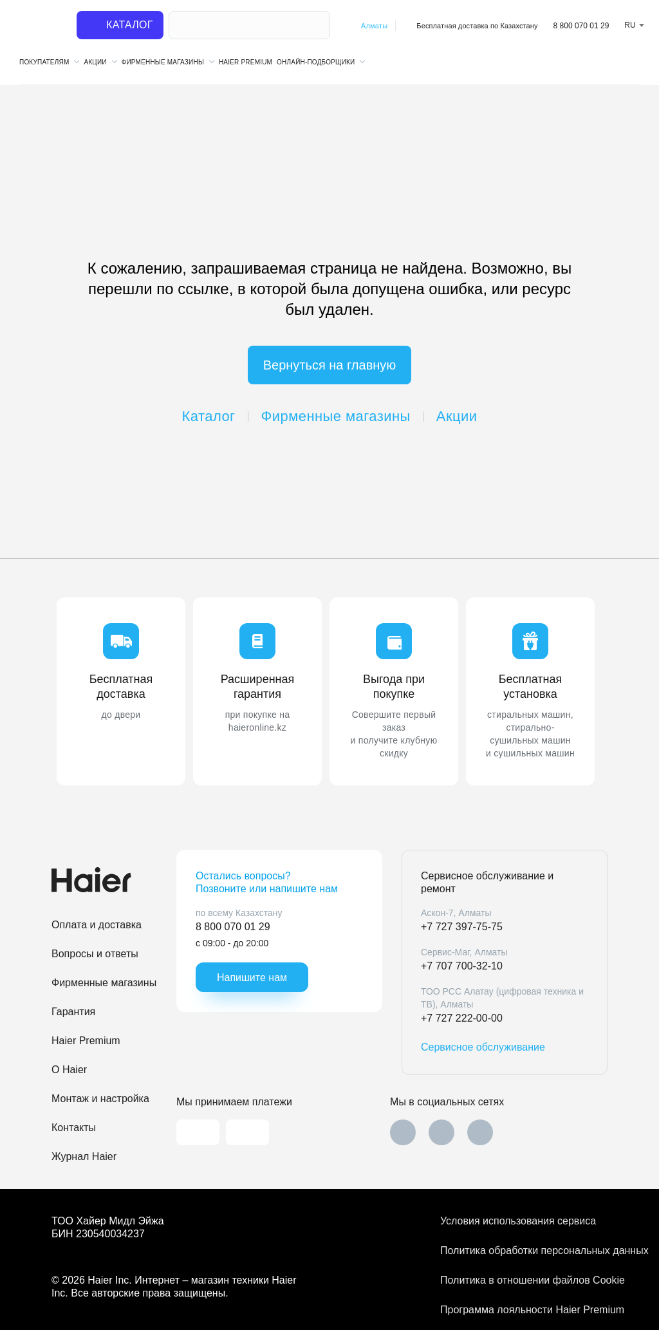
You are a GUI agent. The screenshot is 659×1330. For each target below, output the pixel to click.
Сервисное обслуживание (483, 1047)
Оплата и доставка (96, 924)
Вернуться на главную (329, 365)
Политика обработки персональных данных (524, 1250)
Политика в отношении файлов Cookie (524, 1280)
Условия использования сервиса (518, 1220)
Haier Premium (245, 62)
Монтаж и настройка (100, 1098)
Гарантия (73, 1011)
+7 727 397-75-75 (462, 926)
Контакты (73, 1127)
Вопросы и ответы (94, 953)
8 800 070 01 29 (581, 25)
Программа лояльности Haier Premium (524, 1309)
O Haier (69, 1069)
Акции (457, 416)
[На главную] (39, 26)
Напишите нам (252, 977)
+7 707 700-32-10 (462, 965)
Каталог (209, 416)
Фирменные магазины (336, 416)
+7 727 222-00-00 (462, 1018)
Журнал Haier (83, 1156)
